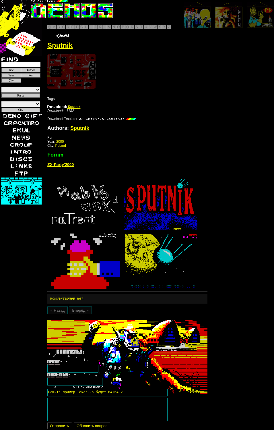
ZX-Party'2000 (60, 164)
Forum (55, 155)
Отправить (59, 427)
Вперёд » (80, 311)
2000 (60, 142)
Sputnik (63, 107)
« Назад (57, 311)
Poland (60, 146)
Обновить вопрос (92, 427)
